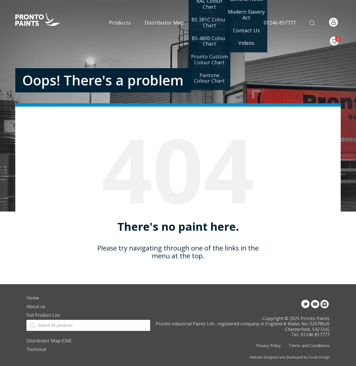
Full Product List (43, 315)
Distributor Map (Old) (48, 341)
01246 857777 (280, 22)
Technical (36, 349)
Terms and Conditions (309, 345)
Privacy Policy (268, 345)
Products (120, 22)
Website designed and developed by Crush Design (290, 357)
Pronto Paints (42, 20)
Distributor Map (164, 22)
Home (32, 298)
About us (35, 306)
